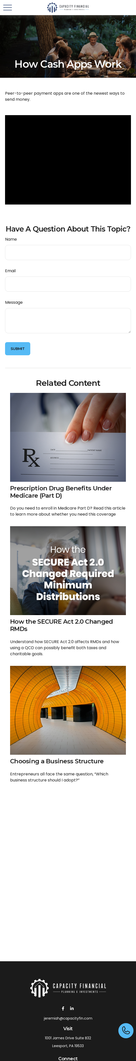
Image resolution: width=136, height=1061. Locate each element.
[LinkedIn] (72, 1008)
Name (11, 239)
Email (10, 271)
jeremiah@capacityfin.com (68, 1018)
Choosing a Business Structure (56, 761)
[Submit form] (17, 348)
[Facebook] (63, 1008)
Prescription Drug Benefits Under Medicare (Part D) (61, 492)
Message (14, 302)
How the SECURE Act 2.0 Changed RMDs (61, 625)
